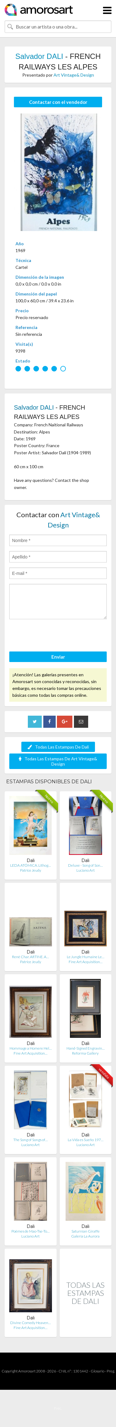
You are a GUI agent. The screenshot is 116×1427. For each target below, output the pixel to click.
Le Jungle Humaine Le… (85, 956)
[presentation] (56, 636)
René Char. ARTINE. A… (30, 956)
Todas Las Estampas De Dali (58, 746)
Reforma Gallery (85, 1053)
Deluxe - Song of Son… (85, 865)
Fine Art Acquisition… (85, 961)
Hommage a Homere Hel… (31, 1048)
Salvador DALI (39, 56)
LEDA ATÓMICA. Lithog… (30, 865)
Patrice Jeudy (30, 870)
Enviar (58, 657)
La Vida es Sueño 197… (85, 1139)
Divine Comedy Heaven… (30, 1322)
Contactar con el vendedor (58, 102)
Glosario (97, 1371)
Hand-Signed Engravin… (86, 1048)
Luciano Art (85, 870)
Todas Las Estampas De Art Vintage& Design (58, 761)
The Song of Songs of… (30, 1139)
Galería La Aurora (85, 1236)
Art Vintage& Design (74, 75)
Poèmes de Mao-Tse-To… (30, 1231)
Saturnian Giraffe (85, 1231)
